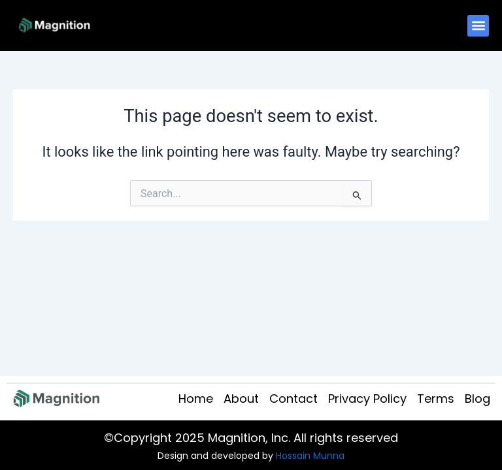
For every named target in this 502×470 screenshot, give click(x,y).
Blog (477, 398)
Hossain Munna (310, 455)
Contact (293, 398)
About (241, 398)
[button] (478, 26)
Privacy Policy (367, 398)
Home (195, 398)
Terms (435, 398)
